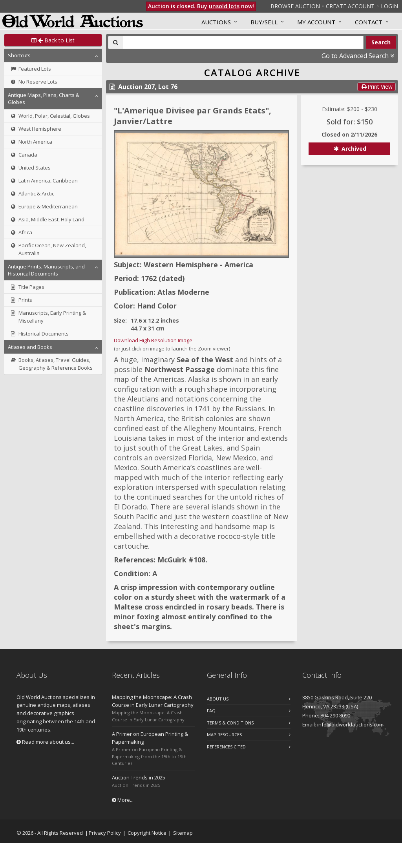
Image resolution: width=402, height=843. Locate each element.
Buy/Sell (264, 22)
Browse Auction (295, 6)
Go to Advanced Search (358, 55)
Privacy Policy (105, 832)
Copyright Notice (147, 832)
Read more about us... (45, 741)
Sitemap (183, 832)
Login (389, 6)
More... (122, 799)
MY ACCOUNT (316, 22)
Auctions (216, 22)
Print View (376, 86)
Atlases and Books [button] (30, 346)
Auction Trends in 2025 (138, 777)
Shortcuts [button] (19, 55)
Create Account (350, 6)
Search (381, 42)
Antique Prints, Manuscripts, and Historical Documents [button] (46, 270)
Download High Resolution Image (153, 340)
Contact (368, 22)
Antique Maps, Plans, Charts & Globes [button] (43, 98)
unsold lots (224, 6)
